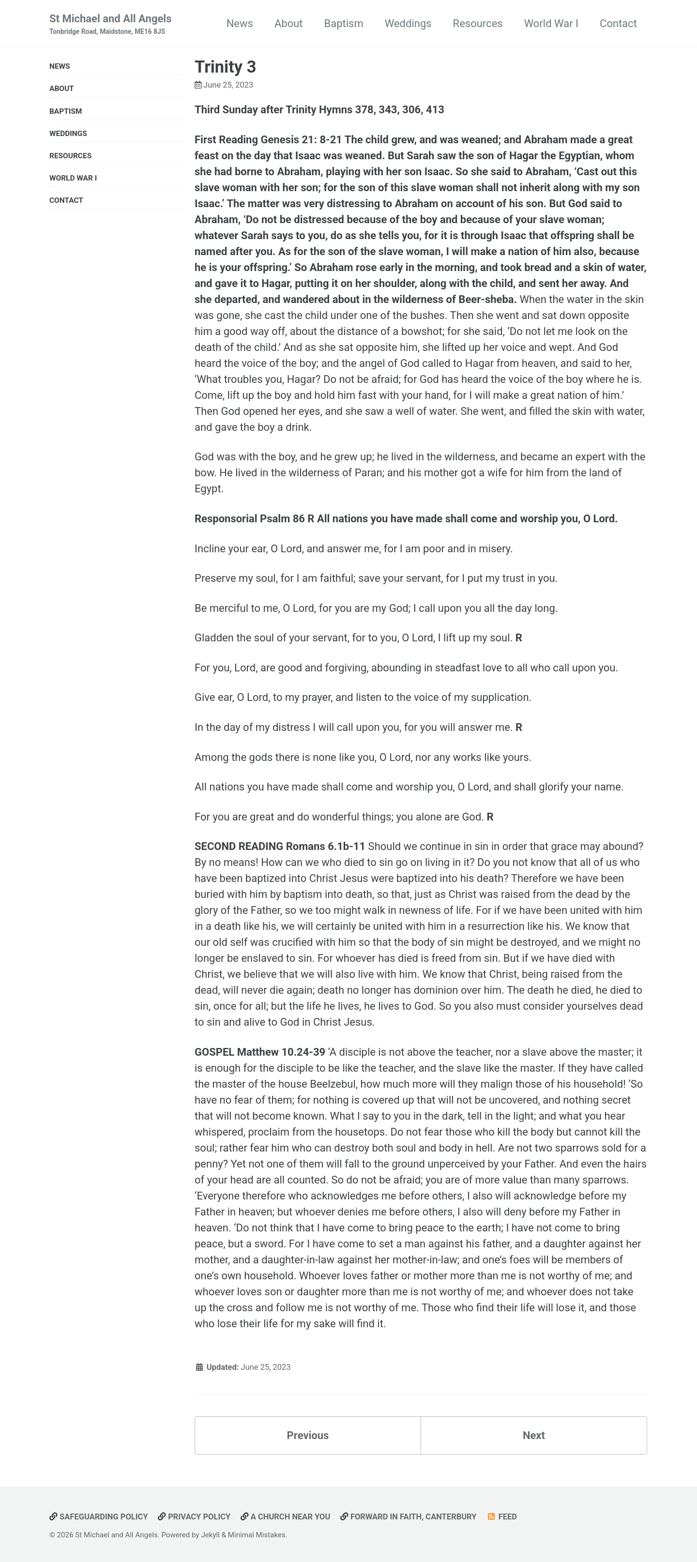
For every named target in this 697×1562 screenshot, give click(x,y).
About (288, 23)
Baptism (344, 23)
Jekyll (210, 1535)
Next (534, 1435)
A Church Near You (286, 1516)
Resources (478, 23)
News (240, 23)
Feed (501, 1516)
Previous (308, 1435)
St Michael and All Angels (110, 25)
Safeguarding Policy (98, 1516)
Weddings (408, 23)
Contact (618, 23)
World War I (551, 23)
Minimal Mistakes (257, 1535)
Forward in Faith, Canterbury (408, 1516)
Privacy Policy (194, 1516)
